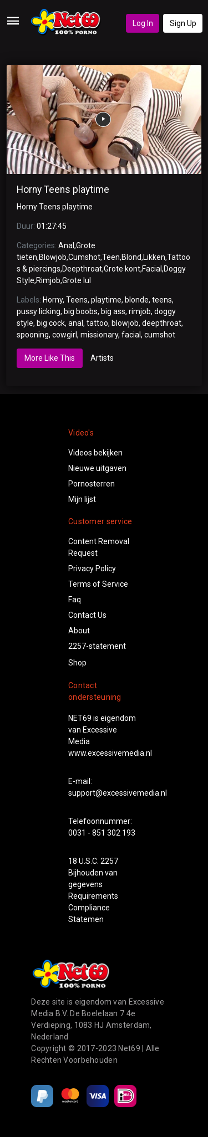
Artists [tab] (102, 358)
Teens (77, 299)
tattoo (97, 323)
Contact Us (87, 615)
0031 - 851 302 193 (101, 832)
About (79, 630)
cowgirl (64, 334)
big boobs (81, 311)
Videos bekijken (95, 452)
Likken (154, 257)
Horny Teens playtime (63, 189)
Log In (143, 23)
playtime (106, 299)
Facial (152, 268)
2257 (109, 861)
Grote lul (76, 280)
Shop (77, 662)
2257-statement (97, 646)
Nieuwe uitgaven (97, 468)
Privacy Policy (92, 568)
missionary (99, 334)
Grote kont (122, 268)
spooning (33, 334)
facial (131, 334)
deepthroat (161, 323)
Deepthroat (82, 268)
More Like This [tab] (49, 358)
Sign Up (183, 23)
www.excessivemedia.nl (110, 753)
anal (75, 323)
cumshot (159, 334)
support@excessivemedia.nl (117, 792)
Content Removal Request (98, 547)
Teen (111, 257)
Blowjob (53, 257)
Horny (53, 299)
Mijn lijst (82, 499)
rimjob (140, 311)
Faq (74, 599)
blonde (137, 299)
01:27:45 (52, 226)
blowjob (125, 323)
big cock (51, 323)
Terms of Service (98, 584)
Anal (66, 245)
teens (162, 299)
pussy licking (38, 311)
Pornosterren (91, 483)
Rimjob (48, 280)
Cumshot (84, 257)
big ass (113, 311)
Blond (131, 257)
